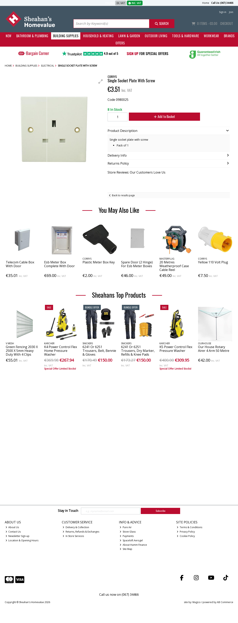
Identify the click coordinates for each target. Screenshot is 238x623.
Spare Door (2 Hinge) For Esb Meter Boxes (137, 264)
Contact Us (13, 531)
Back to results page (123, 195)
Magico (196, 602)
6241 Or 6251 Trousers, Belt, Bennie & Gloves (99, 351)
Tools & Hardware (185, 35)
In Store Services (73, 536)
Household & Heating (98, 35)
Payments (127, 536)
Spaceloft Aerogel (131, 540)
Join (231, 12)
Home (205, 3)
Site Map (126, 549)
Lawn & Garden (129, 35)
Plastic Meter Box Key (99, 262)
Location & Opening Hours (22, 540)
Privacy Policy (186, 531)
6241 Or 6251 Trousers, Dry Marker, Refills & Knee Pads (138, 351)
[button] (100, 81)
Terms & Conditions (189, 527)
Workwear (211, 35)
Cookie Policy (186, 536)
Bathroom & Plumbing (32, 35)
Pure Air (126, 527)
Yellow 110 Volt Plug (213, 262)
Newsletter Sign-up (18, 536)
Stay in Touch (68, 511)
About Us (12, 527)
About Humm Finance (133, 544)
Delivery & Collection (76, 527)
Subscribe (160, 510)
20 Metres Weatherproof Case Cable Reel (174, 266)
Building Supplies (65, 35)
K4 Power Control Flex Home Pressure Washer (60, 351)
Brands (229, 35)
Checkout (226, 23)
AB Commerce (225, 602)
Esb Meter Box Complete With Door (59, 264)
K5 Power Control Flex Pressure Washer (175, 349)
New (8, 35)
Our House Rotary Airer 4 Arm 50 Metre (213, 349)
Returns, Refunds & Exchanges (81, 531)
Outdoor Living (156, 35)
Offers (120, 43)
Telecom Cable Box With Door (20, 264)
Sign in (222, 12)
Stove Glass (128, 531)
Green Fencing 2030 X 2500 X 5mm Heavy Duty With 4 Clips (22, 351)
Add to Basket (164, 116)
